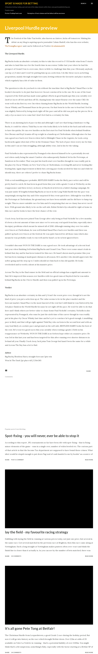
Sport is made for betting (21, 3)
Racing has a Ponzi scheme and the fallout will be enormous (46, 13)
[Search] (83, 3)
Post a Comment (17, 460)
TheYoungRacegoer (13, 46)
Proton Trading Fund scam (13, 13)
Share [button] (88, 371)
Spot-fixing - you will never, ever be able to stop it (42, 436)
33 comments (16, 556)
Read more (89, 460)
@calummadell (58, 46)
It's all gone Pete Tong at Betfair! (30, 628)
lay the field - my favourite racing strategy (36, 532)
